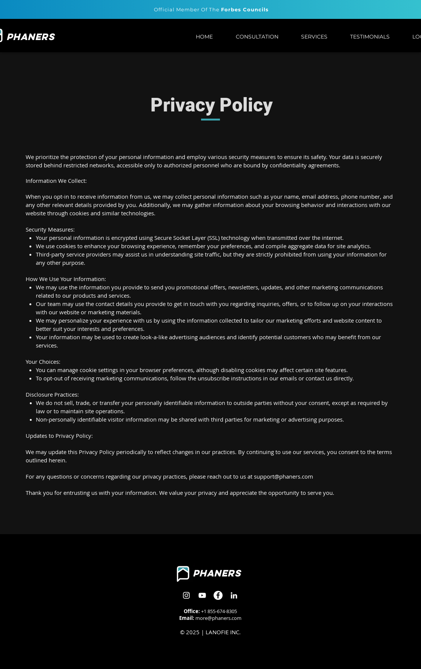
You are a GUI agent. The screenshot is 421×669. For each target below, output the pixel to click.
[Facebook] (218, 595)
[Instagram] (186, 595)
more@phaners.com (218, 618)
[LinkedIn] (233, 595)
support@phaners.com (283, 476)
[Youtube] (202, 595)
